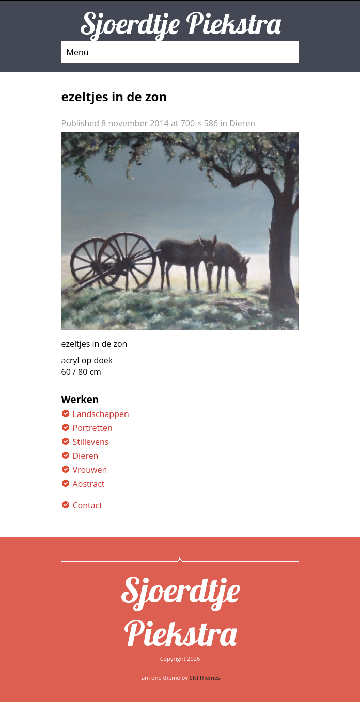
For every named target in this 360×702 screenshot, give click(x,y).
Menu (78, 52)
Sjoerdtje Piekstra (180, 611)
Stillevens (91, 442)
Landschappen (101, 414)
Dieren (242, 123)
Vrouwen (90, 469)
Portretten (93, 428)
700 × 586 (199, 123)
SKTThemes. (206, 677)
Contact (87, 505)
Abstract (89, 483)
